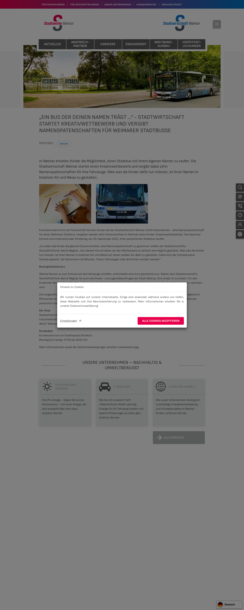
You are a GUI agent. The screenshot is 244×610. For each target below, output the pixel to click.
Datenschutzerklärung (84, 306)
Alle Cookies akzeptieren (160, 321)
